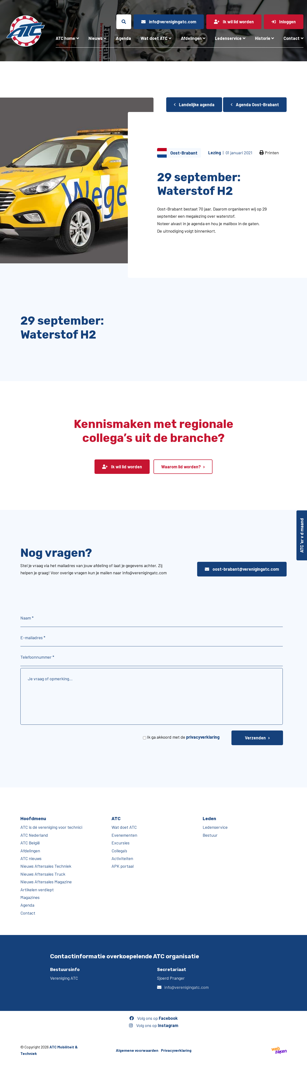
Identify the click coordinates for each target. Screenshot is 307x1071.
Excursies (121, 842)
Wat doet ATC (154, 38)
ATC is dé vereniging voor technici (51, 827)
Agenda (123, 38)
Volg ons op (154, 1018)
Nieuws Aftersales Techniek (45, 866)
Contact (291, 38)
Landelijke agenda (194, 104)
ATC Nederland (34, 835)
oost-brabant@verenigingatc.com (242, 569)
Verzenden (255, 737)
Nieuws (96, 38)
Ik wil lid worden (122, 466)
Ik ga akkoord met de (183, 737)
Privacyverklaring (176, 1050)
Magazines (30, 897)
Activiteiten (122, 858)
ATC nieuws (30, 858)
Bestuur (210, 835)
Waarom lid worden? (181, 466)
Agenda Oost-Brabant (255, 104)
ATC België (30, 842)
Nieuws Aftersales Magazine (46, 881)
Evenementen (124, 835)
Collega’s (119, 850)
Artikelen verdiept (37, 889)
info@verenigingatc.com (186, 987)
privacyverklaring (202, 737)
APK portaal (123, 866)
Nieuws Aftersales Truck (42, 874)
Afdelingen (191, 38)
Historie (262, 38)
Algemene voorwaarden (137, 1050)
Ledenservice (228, 38)
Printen (269, 152)
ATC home (65, 38)
